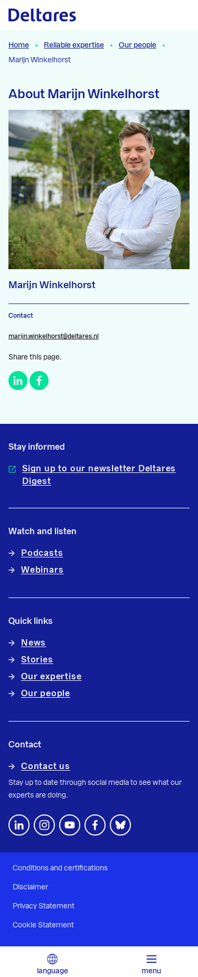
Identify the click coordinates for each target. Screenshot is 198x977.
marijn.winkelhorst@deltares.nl (53, 336)
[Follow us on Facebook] (95, 825)
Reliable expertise (74, 45)
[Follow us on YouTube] (69, 825)
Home (18, 45)
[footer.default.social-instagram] (44, 825)
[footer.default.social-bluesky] (120, 825)
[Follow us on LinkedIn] (19, 825)
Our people (137, 45)
